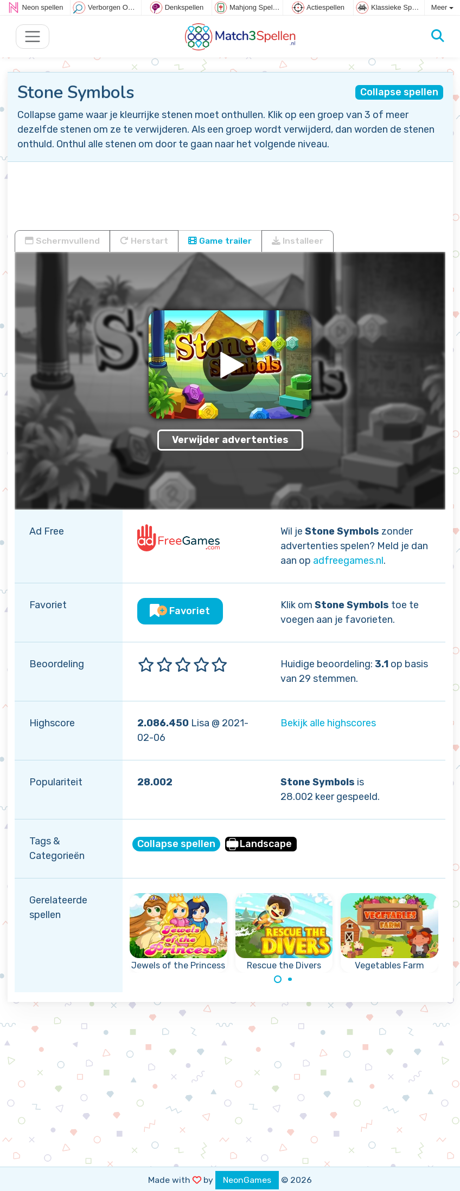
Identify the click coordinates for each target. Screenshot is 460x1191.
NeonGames (247, 1180)
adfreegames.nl (348, 561)
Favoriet (180, 611)
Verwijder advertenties (230, 440)
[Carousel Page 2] (290, 979)
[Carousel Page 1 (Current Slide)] (278, 979)
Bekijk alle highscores (328, 723)
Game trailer (220, 241)
